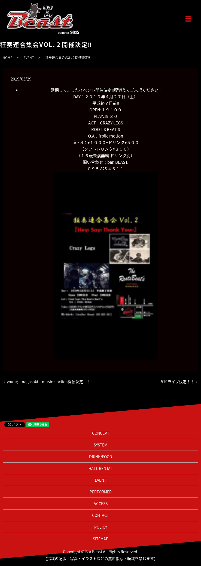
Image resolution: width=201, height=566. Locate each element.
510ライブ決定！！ (177, 381)
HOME (7, 57)
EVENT (29, 57)
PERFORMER (101, 491)
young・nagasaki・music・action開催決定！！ (49, 381)
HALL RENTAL (101, 468)
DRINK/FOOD (100, 456)
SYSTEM (100, 445)
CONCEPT (100, 433)
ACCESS (101, 503)
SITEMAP (100, 538)
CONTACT (100, 515)
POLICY (100, 527)
